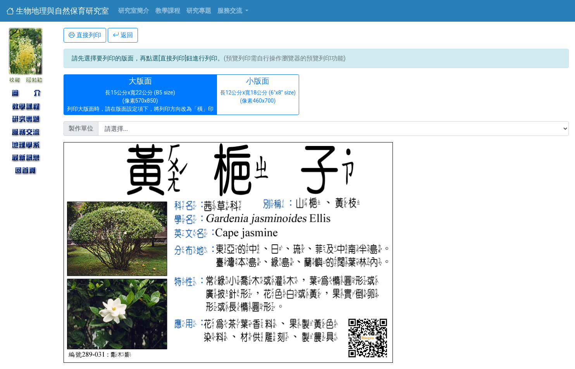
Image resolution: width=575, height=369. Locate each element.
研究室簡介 (133, 10)
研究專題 (198, 10)
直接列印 (85, 35)
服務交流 (230, 10)
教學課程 (167, 10)
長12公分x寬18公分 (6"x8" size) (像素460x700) (258, 94)
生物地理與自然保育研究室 (57, 10)
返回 (123, 35)
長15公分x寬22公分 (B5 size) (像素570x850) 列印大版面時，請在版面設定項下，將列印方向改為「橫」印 (140, 94)
